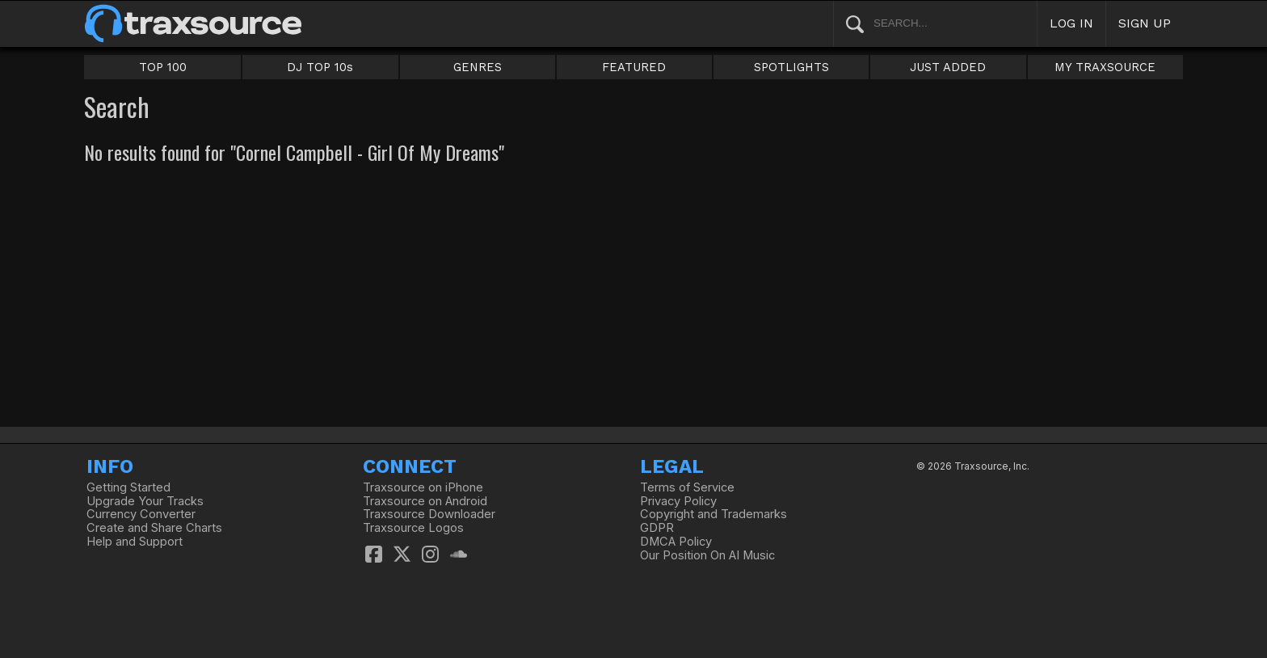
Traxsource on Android (425, 501)
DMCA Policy (676, 541)
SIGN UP (1144, 23)
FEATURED (634, 67)
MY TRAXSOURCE (1104, 67)
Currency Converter (141, 514)
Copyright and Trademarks (713, 514)
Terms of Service (687, 487)
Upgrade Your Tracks (145, 501)
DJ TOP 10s (320, 67)
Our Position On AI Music (707, 555)
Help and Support (134, 541)
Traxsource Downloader (429, 514)
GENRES (477, 67)
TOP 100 (163, 67)
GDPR (657, 528)
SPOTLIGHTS (791, 67)
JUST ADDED (948, 67)
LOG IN (1071, 23)
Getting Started (128, 487)
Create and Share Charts (154, 528)
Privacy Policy (678, 501)
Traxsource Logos (413, 528)
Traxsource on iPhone (423, 487)
